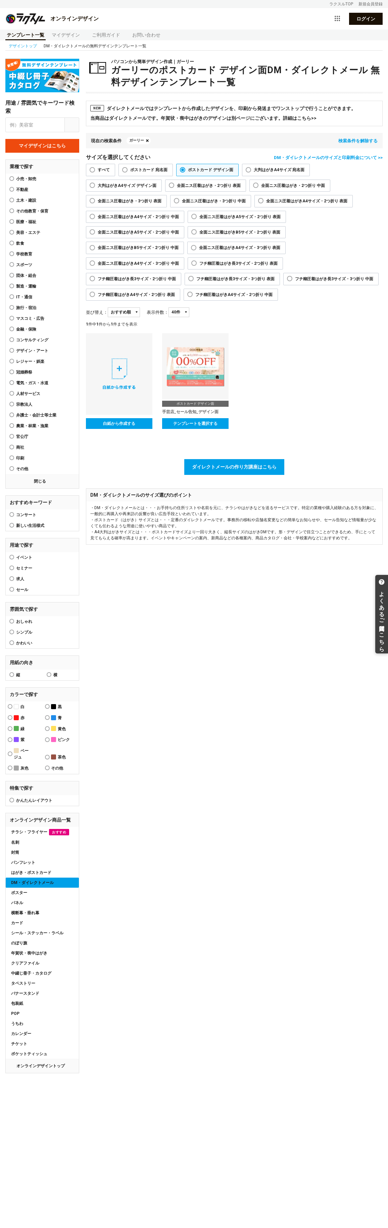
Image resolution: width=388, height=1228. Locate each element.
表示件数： (157, 312)
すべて (104, 169)
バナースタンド (25, 993)
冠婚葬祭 (24, 372)
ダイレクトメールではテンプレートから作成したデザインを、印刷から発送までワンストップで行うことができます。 (223, 108)
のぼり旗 (19, 943)
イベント (24, 557)
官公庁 (22, 436)
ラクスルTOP (341, 4)
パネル (17, 902)
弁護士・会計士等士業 (36, 415)
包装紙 (17, 1003)
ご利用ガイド (106, 35)
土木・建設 (26, 200)
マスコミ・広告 (30, 318)
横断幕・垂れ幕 (25, 913)
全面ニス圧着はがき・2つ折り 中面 (293, 185)
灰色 (21, 768)
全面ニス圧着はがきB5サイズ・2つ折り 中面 (138, 247)
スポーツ (24, 264)
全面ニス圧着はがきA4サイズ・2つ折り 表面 (306, 201)
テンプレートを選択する (195, 423)
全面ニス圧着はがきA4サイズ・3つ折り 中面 (138, 263)
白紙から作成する (119, 423)
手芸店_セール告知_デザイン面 (190, 411)
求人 (20, 579)
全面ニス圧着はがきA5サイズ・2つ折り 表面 (240, 216)
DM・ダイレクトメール (32, 882)
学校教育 (24, 254)
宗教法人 (24, 404)
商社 (20, 447)
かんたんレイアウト (34, 800)
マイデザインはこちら (42, 145)
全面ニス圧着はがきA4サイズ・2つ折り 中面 (138, 216)
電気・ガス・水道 (32, 383)
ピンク (60, 739)
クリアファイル (25, 963)
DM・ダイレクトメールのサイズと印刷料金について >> (328, 157)
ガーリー (136, 140)
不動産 (22, 189)
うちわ (17, 1023)
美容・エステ (28, 232)
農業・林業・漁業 (32, 426)
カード (17, 923)
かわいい (24, 643)
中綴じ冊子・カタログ (31, 973)
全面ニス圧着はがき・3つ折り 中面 (214, 201)
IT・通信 (24, 297)
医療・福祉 (26, 221)
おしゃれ (24, 621)
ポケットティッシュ (29, 1053)
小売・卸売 (26, 179)
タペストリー (23, 983)
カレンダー (21, 1033)
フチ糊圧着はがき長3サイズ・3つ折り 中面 (334, 279)
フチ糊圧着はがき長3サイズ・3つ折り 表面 (235, 279)
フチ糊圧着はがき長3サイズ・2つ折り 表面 (238, 263)
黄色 (58, 728)
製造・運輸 (26, 286)
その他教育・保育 (32, 211)
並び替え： (97, 312)
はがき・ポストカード (31, 872)
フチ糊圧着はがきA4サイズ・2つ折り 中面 (234, 294)
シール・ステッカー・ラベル (37, 933)
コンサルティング (32, 340)
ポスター (19, 892)
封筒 (15, 852)
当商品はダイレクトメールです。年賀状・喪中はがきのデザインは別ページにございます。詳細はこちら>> (203, 118)
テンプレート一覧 (25, 35)
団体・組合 (26, 275)
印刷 (20, 458)
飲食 (20, 243)
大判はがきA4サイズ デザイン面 (127, 185)
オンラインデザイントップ (40, 1066)
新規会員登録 (370, 4)
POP (15, 1013)
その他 (22, 468)
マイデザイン (66, 35)
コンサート (26, 514)
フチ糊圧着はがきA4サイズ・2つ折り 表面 (136, 294)
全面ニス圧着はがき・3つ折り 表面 (129, 201)
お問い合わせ (146, 35)
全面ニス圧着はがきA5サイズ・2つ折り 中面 (138, 232)
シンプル (24, 632)
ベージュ (21, 753)
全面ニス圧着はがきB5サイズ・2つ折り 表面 (239, 232)
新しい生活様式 (30, 525)
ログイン (365, 18)
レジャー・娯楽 (30, 361)
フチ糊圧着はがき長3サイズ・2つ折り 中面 (137, 279)
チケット (19, 1043)
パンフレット (23, 862)
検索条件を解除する (358, 140)
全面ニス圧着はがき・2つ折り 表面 (209, 185)
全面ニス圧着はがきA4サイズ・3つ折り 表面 (239, 247)
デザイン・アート (32, 350)
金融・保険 (26, 329)
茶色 (58, 756)
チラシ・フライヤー (40, 832)
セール (22, 589)
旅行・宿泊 (26, 307)
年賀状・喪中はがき (29, 953)
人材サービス (28, 393)
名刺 (15, 842)
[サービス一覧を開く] (337, 19)
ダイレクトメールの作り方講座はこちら (234, 467)
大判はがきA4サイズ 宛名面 (279, 169)
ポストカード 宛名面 (148, 169)
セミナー (24, 568)
